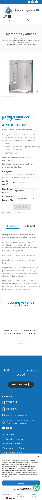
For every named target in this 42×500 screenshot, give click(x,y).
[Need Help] (9, 402)
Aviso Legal (8, 434)
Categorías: (7, 171)
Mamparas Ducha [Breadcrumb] (9, 40)
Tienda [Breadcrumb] (23, 38)
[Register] (30, 10)
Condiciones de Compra (15, 448)
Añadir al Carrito (22, 207)
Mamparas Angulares (11, 177)
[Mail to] (9, 409)
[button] (39, 456)
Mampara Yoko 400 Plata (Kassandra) (17, 330)
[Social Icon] (29, 1)
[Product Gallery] (37, 92)
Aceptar (21, 483)
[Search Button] (29, 20)
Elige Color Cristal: (7, 191)
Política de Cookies (12, 443)
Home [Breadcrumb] (15, 38)
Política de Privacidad (13, 439)
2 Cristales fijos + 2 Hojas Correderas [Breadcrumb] (25, 41)
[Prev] (34, 117)
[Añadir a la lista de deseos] (14, 212)
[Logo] (8, 10)
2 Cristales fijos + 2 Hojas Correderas (18, 174)
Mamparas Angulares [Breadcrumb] (23, 40)
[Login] (18, 10)
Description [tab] (12, 226)
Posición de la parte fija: (7, 198)
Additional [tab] (30, 226)
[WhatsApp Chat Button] (36, 487)
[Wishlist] (37, 10)
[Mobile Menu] (9, 16)
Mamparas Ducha (29, 177)
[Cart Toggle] (3, 16)
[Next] (38, 117)
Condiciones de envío (13, 452)
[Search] (16, 20)
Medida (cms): (5, 183)
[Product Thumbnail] (21, 76)
